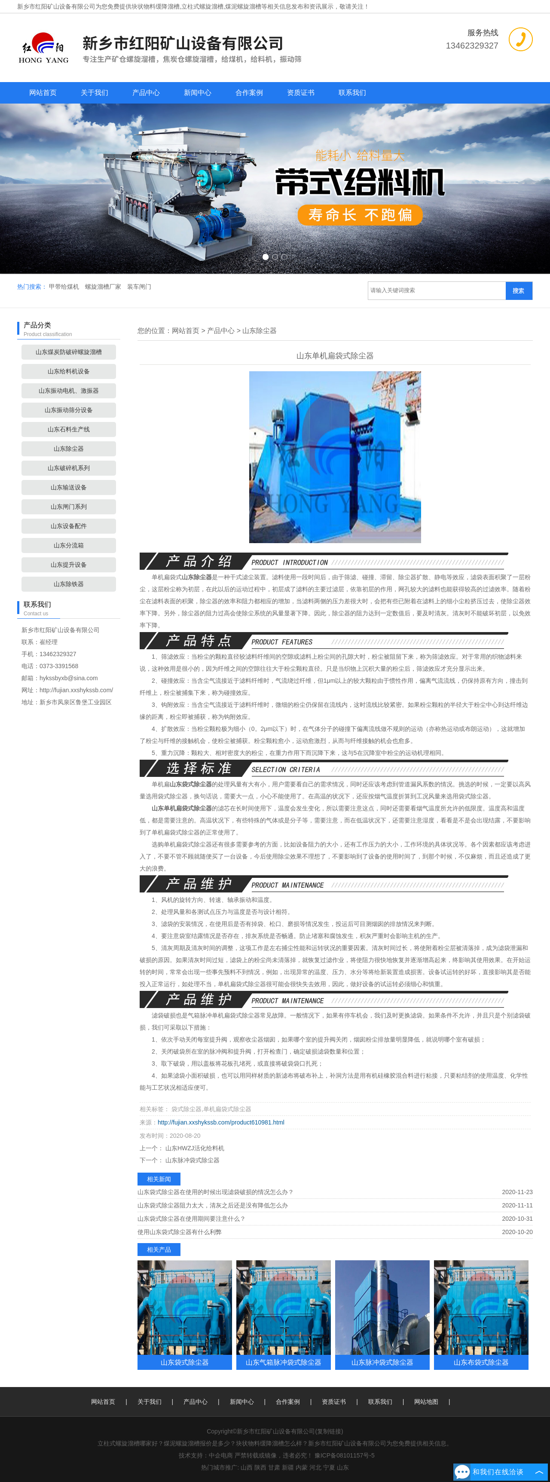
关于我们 (94, 92)
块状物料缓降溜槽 (155, 6)
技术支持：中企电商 (206, 1455)
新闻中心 (197, 92)
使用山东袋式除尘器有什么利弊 (180, 1231)
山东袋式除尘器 (185, 1362)
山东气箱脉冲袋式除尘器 (283, 1362)
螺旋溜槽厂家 (104, 286)
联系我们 (352, 92)
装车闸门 (139, 286)
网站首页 (43, 92)
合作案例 (249, 92)
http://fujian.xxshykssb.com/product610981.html (221, 1122)
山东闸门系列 (69, 506)
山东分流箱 (69, 545)
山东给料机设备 (69, 371)
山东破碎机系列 (69, 467)
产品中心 (146, 92)
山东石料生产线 (69, 429)
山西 (247, 1467)
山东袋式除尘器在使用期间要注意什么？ (192, 1218)
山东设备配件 (69, 526)
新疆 (288, 1467)
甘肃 (274, 1467)
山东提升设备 (69, 564)
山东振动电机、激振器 (69, 390)
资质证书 (301, 92)
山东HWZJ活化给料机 (194, 1148)
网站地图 (426, 1401)
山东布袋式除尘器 (481, 1362)
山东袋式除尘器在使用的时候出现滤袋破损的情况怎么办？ (216, 1192)
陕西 (260, 1467)
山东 (343, 1467)
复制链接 (329, 1431)
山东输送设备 (69, 487)
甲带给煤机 (65, 286)
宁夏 (329, 1467)
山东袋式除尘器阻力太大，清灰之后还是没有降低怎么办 (213, 1205)
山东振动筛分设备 (69, 409)
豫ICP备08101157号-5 (345, 1455)
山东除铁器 (69, 584)
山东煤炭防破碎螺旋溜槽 (69, 351)
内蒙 (302, 1467)
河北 (315, 1467)
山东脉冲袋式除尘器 (192, 1160)
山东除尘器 (69, 448)
